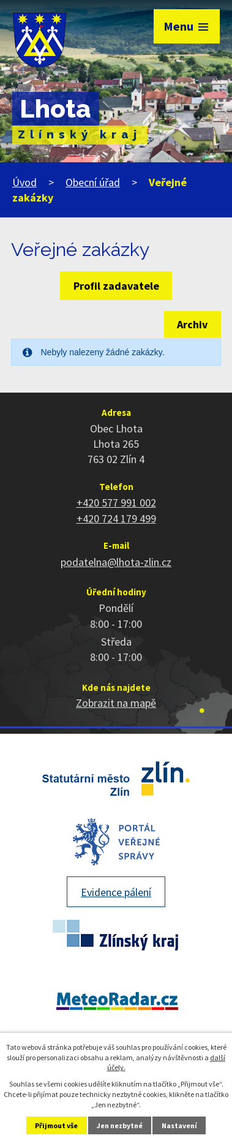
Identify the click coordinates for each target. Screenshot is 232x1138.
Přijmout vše (56, 1125)
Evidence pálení (116, 892)
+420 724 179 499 (116, 518)
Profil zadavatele (116, 286)
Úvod (24, 182)
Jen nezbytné (120, 1125)
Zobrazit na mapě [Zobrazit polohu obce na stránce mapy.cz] (116, 703)
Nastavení (179, 1125)
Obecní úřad (92, 182)
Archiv (192, 324)
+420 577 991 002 (116, 503)
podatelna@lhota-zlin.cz (116, 562)
